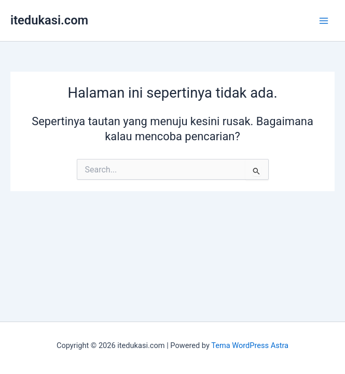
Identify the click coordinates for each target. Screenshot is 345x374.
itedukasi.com (49, 20)
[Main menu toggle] (324, 21)
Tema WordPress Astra (249, 345)
